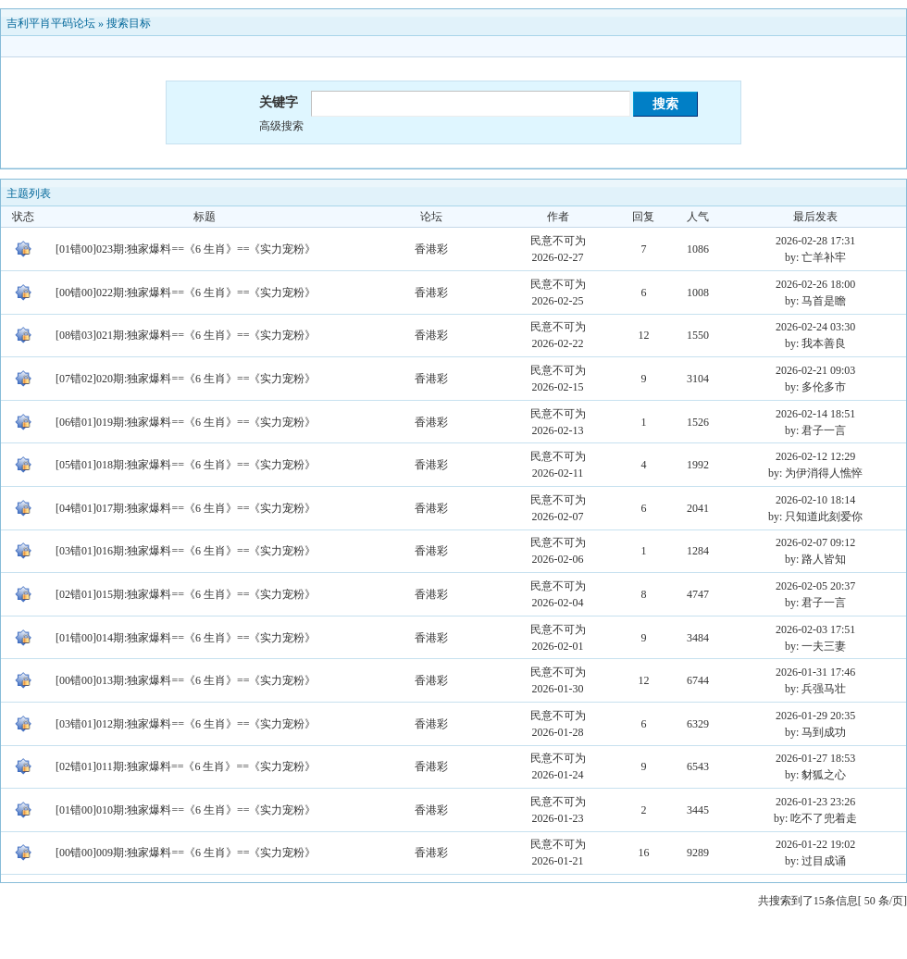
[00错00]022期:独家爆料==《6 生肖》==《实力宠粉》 (186, 292)
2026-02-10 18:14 (815, 499)
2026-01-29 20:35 (815, 715)
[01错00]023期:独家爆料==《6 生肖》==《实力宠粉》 (186, 249)
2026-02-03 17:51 (815, 629)
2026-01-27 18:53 (815, 758)
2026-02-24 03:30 (815, 326)
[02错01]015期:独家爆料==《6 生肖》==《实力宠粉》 (186, 594)
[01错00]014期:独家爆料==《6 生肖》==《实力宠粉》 (186, 637)
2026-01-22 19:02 (815, 844)
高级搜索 (281, 125)
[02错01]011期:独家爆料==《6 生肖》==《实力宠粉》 (186, 766)
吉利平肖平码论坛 (50, 23)
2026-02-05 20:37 (815, 585)
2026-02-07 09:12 (815, 542)
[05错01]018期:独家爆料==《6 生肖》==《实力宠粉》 (186, 464)
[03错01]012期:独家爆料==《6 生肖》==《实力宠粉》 (186, 723)
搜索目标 (128, 23)
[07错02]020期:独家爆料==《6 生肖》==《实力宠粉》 (186, 378)
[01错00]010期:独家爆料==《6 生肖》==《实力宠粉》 (186, 809)
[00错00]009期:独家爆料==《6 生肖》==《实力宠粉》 (186, 852)
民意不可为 (558, 240)
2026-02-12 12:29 (815, 456)
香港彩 (431, 249)
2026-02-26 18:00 (815, 284)
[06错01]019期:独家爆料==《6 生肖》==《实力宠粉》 (186, 422)
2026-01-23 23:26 (815, 801)
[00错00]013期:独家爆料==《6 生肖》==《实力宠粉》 (186, 680)
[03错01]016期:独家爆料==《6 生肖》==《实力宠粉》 (186, 550)
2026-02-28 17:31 (815, 240)
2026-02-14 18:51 (815, 413)
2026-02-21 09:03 (815, 370)
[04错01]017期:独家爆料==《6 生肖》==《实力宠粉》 (186, 508)
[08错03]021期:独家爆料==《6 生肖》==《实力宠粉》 (186, 335)
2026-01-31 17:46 (815, 672)
